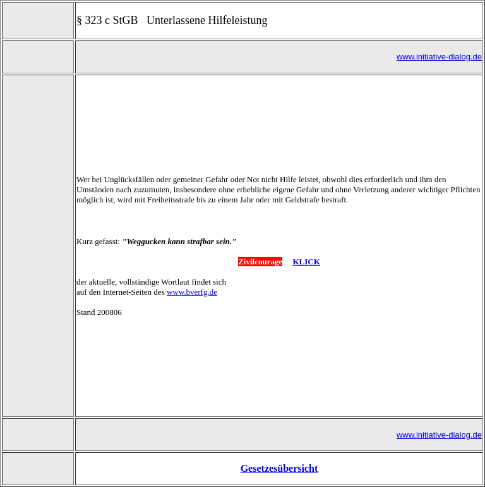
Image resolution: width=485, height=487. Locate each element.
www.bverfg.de (192, 275)
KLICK (306, 245)
